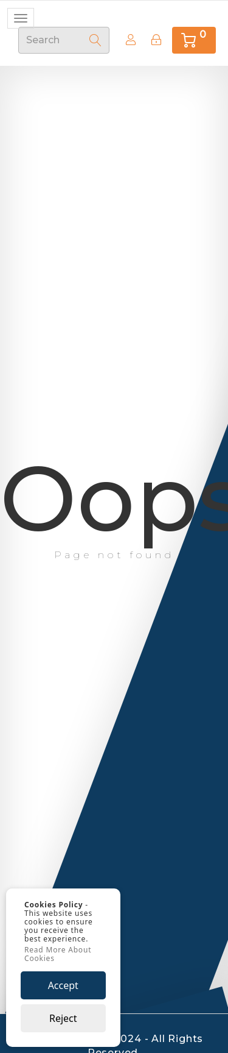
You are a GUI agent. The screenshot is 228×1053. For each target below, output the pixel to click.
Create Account (127, 39)
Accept (63, 985)
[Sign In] (156, 40)
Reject (63, 1018)
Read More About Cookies (57, 954)
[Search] (95, 40)
